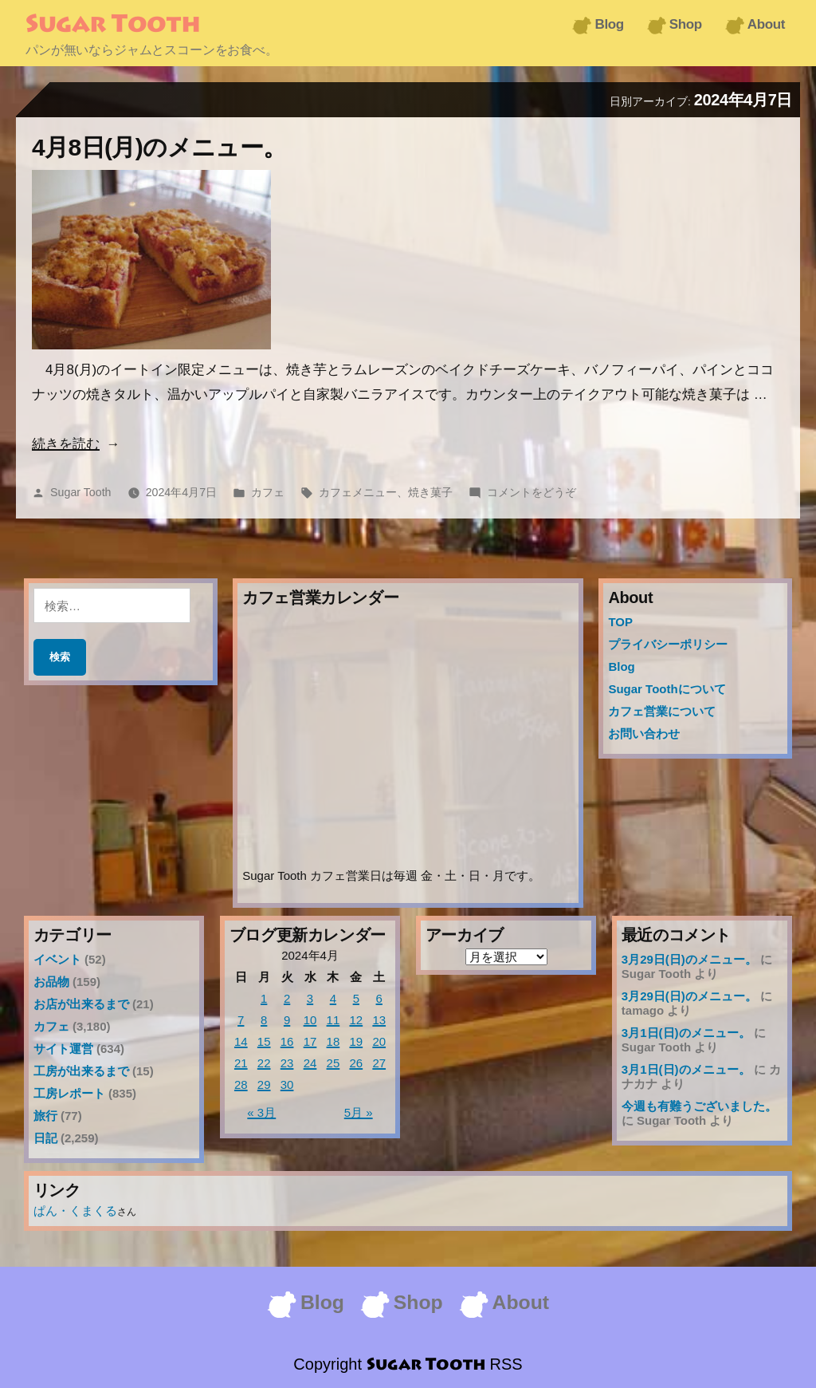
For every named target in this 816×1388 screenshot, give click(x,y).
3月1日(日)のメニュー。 (686, 1032)
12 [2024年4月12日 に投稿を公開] (356, 1020)
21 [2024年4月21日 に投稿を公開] (241, 1063)
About (766, 24)
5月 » (358, 1112)
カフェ (267, 492)
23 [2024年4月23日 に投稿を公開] (287, 1063)
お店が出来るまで (81, 1004)
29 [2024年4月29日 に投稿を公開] (264, 1084)
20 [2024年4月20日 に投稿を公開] (379, 1041)
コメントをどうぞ (531, 492)
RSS (506, 1364)
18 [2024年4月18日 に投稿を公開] (333, 1041)
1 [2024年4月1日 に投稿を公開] (264, 998)
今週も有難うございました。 (699, 1106)
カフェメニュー (358, 492)
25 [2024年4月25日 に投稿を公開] (333, 1063)
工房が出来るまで (81, 1071)
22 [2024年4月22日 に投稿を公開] (264, 1063)
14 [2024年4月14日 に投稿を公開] (241, 1041)
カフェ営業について (662, 711)
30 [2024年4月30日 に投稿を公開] (287, 1084)
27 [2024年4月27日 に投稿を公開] (379, 1063)
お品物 (51, 981)
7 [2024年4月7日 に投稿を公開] (240, 1020)
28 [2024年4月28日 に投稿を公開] (241, 1084)
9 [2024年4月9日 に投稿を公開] (287, 1020)
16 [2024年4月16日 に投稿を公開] (287, 1041)
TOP (620, 622)
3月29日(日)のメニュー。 (689, 959)
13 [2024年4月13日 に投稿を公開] (379, 1020)
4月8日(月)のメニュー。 (159, 147)
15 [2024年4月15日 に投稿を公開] (264, 1041)
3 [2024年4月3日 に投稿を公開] (310, 998)
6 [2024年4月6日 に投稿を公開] (379, 998)
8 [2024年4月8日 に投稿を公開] (264, 1020)
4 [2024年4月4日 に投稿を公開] (333, 998)
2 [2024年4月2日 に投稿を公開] (287, 998)
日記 (45, 1138)
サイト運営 (63, 1048)
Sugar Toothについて (666, 689)
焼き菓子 (430, 492)
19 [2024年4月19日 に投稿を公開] (356, 1041)
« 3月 (261, 1112)
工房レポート (69, 1093)
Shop (685, 24)
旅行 (45, 1115)
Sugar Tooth (113, 25)
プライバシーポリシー (668, 644)
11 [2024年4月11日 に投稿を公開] (333, 1020)
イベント (57, 959)
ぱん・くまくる (75, 1210)
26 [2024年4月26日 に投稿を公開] (356, 1063)
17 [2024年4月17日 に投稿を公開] (310, 1041)
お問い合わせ (644, 733)
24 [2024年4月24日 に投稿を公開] (310, 1063)
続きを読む (66, 443)
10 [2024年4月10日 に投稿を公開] (310, 1020)
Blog (608, 24)
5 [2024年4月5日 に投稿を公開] (356, 998)
